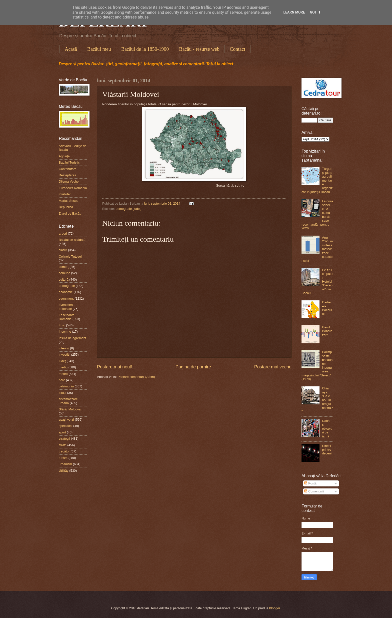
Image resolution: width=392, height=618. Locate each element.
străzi (62, 445)
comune (64, 273)
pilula (62, 393)
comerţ (63, 267)
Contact (237, 49)
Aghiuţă (64, 156)
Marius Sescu (68, 201)
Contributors (67, 169)
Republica (66, 207)
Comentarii (314, 491)
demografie (124, 209)
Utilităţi (63, 470)
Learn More (294, 12)
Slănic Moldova (69, 409)
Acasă (71, 49)
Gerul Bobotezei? (327, 331)
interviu (64, 348)
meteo (63, 374)
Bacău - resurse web (199, 49)
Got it (315, 12)
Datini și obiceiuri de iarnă (327, 428)
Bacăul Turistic (69, 162)
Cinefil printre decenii (327, 449)
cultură (63, 279)
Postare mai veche (273, 366)
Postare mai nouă (114, 366)
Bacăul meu (99, 49)
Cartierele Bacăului (327, 308)
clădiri (63, 250)
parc (62, 380)
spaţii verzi (66, 419)
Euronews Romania (73, 188)
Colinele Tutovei (70, 256)
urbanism (65, 464)
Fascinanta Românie (66, 317)
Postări (311, 483)
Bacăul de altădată (72, 240)
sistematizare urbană (68, 401)
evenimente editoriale (67, 306)
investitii (64, 354)
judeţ (137, 209)
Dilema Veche (68, 181)
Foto (62, 325)
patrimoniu (66, 386)
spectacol (65, 426)
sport (62, 432)
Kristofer (65, 194)
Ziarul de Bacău (70, 213)
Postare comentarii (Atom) (136, 377)
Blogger (274, 608)
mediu (63, 367)
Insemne (65, 331)
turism (63, 458)
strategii (64, 438)
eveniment (66, 298)
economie (66, 292)
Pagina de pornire (193, 366)
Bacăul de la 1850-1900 (145, 49)
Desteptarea (67, 175)
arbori (63, 233)
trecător (64, 451)
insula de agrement (72, 338)
